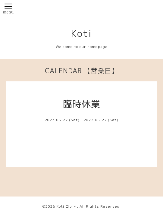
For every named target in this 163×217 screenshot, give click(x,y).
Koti (81, 33)
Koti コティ (66, 206)
